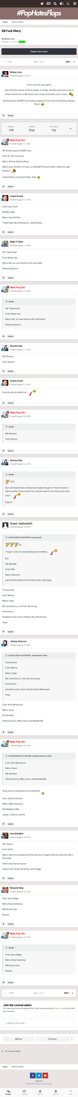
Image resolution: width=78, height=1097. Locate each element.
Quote (10, 116)
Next (68, 62)
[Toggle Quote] (6, 301)
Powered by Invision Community (39, 1084)
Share (18, 1039)
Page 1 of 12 (39, 62)
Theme (39, 1081)
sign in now (59, 1008)
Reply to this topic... (16, 1023)
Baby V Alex (16, 241)
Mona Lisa (9, 39)
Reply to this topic (39, 51)
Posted (20, 76)
